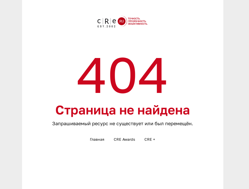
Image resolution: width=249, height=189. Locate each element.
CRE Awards (124, 139)
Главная (97, 139)
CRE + (149, 139)
